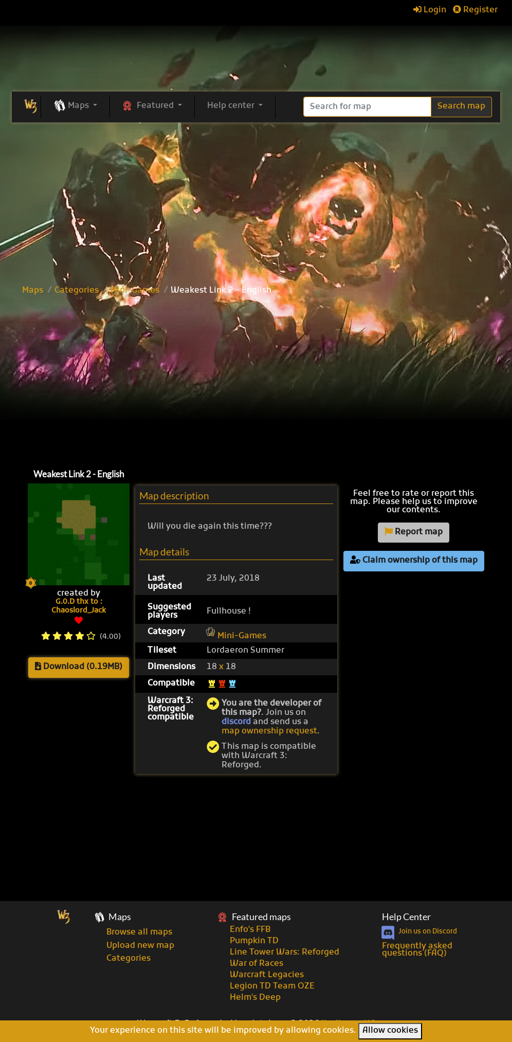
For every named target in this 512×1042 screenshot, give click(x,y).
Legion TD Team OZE (272, 986)
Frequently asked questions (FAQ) (417, 950)
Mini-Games (135, 290)
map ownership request (269, 731)
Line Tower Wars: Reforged (284, 952)
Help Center (406, 916)
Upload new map (140, 946)
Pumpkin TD (254, 941)
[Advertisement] (256, 200)
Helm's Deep (255, 998)
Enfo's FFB (250, 930)
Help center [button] (232, 106)
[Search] (367, 107)
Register (475, 10)
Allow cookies (390, 1031)
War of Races (256, 964)
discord (236, 722)
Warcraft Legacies (267, 975)
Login (429, 10)
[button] (75, 106)
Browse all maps (139, 932)
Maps (32, 290)
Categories (76, 290)
